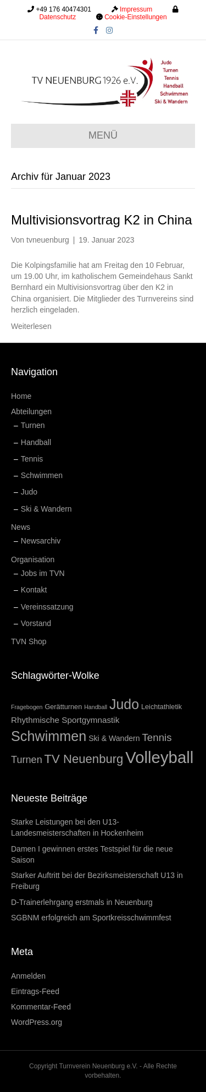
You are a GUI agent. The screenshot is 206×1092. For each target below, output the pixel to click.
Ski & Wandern (46, 508)
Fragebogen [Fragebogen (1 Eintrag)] (26, 707)
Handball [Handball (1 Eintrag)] (95, 707)
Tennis (32, 458)
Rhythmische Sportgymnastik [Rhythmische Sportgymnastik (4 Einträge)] (65, 720)
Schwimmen (42, 475)
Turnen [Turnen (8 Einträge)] (26, 759)
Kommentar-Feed (41, 1006)
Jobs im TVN (43, 573)
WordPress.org (36, 1022)
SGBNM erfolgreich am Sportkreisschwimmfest (91, 917)
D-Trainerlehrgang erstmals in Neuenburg (82, 902)
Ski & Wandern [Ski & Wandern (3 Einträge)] (114, 738)
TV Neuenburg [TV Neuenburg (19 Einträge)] (84, 759)
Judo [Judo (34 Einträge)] (124, 704)
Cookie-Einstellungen (135, 17)
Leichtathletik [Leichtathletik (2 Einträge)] (161, 707)
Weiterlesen (31, 326)
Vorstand (36, 623)
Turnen (33, 425)
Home (21, 396)
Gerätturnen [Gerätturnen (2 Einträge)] (63, 707)
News (20, 527)
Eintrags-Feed (35, 991)
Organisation (32, 559)
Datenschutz (57, 17)
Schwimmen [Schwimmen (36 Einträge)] (48, 736)
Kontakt (34, 589)
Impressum (136, 9)
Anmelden (28, 976)
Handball (36, 442)
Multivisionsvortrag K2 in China (101, 219)
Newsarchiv (40, 540)
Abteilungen (31, 411)
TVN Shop (29, 641)
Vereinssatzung (47, 606)
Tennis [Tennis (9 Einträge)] (157, 737)
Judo (29, 491)
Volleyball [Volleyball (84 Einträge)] (159, 757)
